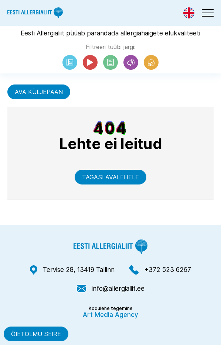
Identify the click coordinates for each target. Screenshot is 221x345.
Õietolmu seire (36, 334)
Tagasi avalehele (110, 177)
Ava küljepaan (39, 92)
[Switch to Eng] (188, 12)
